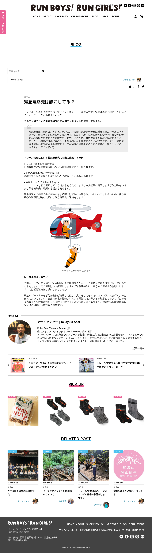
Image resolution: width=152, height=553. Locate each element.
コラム (27, 97)
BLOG (95, 12)
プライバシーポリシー (69, 530)
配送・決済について (135, 530)
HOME (36, 12)
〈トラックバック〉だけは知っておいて (57, 493)
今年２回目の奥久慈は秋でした (22, 493)
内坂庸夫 (66, 501)
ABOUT (47, 12)
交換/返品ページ (116, 530)
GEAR (105, 12)
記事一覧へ (138, 348)
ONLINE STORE (79, 12)
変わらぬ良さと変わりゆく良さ (128, 493)
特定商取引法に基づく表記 (93, 530)
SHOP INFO (61, 12)
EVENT (115, 12)
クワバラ (101, 505)
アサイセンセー (28, 501)
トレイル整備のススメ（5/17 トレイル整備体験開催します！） (92, 494)
